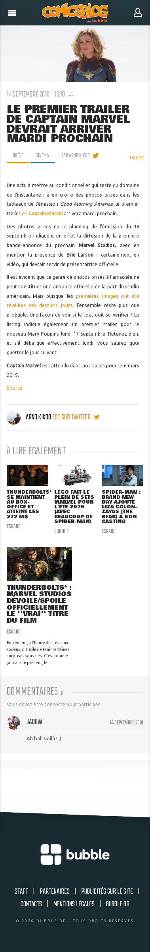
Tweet (136, 157)
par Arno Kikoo (75, 155)
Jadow (34, 722)
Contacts (31, 904)
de (25, 213)
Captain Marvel (45, 213)
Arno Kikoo (29, 417)
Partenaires (55, 892)
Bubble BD (117, 904)
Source (15, 387)
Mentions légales (74, 904)
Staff (21, 892)
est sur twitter (75, 417)
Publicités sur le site (107, 892)
